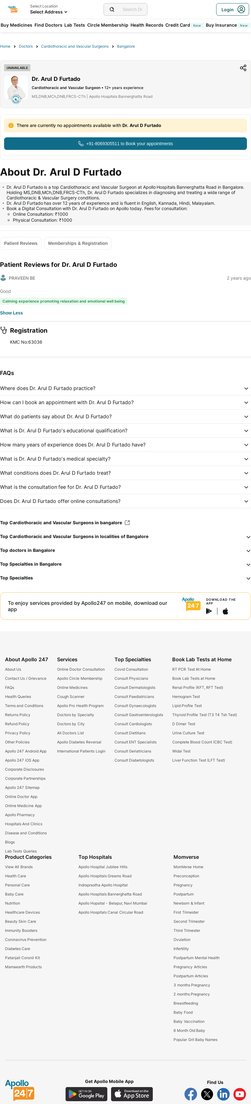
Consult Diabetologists (134, 760)
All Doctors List (70, 733)
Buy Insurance (228, 25)
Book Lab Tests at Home (193, 678)
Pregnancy (183, 885)
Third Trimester (187, 930)
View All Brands (19, 866)
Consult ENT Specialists (136, 742)
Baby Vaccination (189, 1021)
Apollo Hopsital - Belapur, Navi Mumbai (112, 903)
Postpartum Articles (191, 976)
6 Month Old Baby (189, 1030)
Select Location (44, 6)
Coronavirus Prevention (25, 939)
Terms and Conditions (24, 705)
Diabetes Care (17, 948)
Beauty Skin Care (20, 921)
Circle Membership (107, 25)
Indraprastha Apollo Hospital (103, 885)
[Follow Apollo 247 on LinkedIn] (223, 1094)
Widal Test (181, 751)
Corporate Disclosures (24, 769)
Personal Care (17, 885)
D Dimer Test (183, 723)
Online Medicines (72, 687)
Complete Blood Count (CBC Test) (202, 742)
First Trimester (186, 912)
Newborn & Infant (189, 903)
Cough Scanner (70, 696)
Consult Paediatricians (134, 696)
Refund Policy (17, 723)
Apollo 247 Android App (25, 751)
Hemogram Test (186, 696)
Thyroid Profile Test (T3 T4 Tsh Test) (204, 714)
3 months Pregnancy (192, 985)
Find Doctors (48, 25)
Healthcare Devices (22, 912)
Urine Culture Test (188, 733)
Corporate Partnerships (25, 778)
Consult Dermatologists (135, 687)
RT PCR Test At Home (191, 669)
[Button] (125, 143)
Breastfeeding (186, 1003)
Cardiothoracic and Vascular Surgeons (75, 46)
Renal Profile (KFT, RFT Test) (197, 687)
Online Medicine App (23, 805)
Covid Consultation (131, 669)
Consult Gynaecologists (135, 705)
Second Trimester (189, 921)
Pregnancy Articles (190, 966)
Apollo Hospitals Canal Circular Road (110, 912)
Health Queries (18, 696)
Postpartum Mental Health (197, 957)
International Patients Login (81, 751)
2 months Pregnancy (192, 994)
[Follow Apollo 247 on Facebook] (190, 1094)
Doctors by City (71, 723)
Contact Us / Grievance (25, 678)
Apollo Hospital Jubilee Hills (102, 866)
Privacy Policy (17, 733)
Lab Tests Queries (21, 851)
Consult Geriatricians (133, 751)
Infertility (181, 948)
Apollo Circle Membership (79, 678)
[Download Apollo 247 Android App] (86, 1094)
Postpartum (184, 894)
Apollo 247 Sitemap (22, 787)
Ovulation (182, 939)
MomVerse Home (188, 866)
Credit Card (184, 25)
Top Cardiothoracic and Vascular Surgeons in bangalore (65, 522)
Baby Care (14, 894)
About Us (13, 669)
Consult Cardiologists (133, 723)
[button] (125, 388)
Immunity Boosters (21, 930)
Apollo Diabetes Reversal (79, 742)
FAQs (9, 687)
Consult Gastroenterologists (139, 714)
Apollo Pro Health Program (80, 705)
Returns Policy (17, 714)
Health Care (15, 876)
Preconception (186, 876)
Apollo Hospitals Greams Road (104, 876)
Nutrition (12, 903)
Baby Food (183, 1012)
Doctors (26, 46)
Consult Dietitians (130, 733)
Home (5, 46)
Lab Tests (74, 25)
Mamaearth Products (23, 966)
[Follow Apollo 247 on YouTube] (239, 1094)
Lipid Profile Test (187, 705)
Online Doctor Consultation (81, 669)
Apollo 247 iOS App (22, 760)
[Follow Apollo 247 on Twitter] (207, 1094)
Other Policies (17, 742)
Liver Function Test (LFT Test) (198, 760)
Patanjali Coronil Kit (22, 957)
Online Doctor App (21, 796)
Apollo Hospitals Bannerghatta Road (110, 894)
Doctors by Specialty (75, 714)
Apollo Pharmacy (20, 814)
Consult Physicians (131, 678)
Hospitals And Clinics (23, 823)
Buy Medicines (16, 25)
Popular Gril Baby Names (195, 1039)
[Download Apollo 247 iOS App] (132, 1094)
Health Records (147, 25)
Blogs (10, 842)
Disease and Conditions (26, 833)
